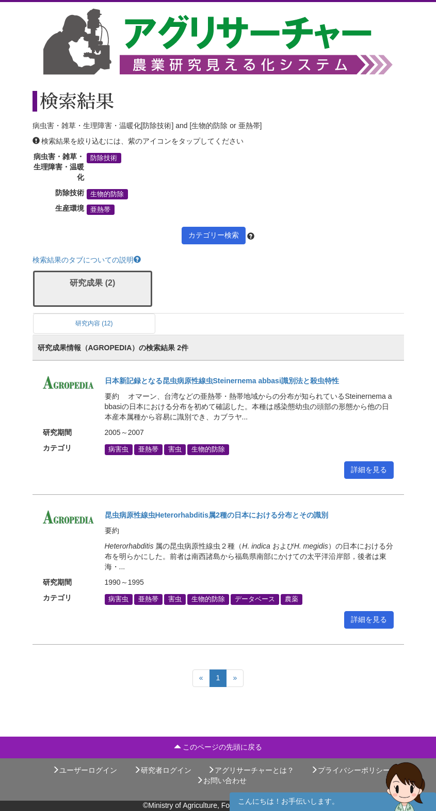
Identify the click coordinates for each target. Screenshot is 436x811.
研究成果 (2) (92, 282)
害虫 (175, 449)
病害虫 (118, 449)
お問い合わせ (221, 780)
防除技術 (103, 158)
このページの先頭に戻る (218, 747)
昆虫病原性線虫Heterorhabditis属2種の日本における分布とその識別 (216, 515)
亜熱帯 (100, 209)
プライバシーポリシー (350, 770)
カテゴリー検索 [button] (213, 235)
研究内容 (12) (94, 323)
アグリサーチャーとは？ (250, 770)
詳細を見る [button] (369, 469)
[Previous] (201, 678)
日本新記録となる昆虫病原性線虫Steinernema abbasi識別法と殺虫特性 (222, 381)
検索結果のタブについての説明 (87, 260)
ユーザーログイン (84, 770)
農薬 (291, 599)
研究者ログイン (162, 770)
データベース (255, 599)
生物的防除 (107, 194)
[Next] (235, 678)
